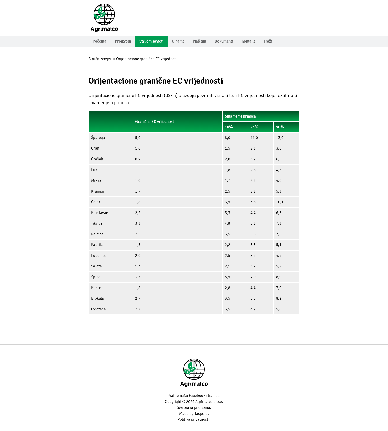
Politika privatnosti (193, 419)
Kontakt (248, 41)
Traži (267, 41)
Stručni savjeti (151, 41)
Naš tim (199, 41)
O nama (178, 41)
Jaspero (201, 413)
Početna (99, 41)
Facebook (197, 395)
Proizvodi (123, 41)
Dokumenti (224, 41)
